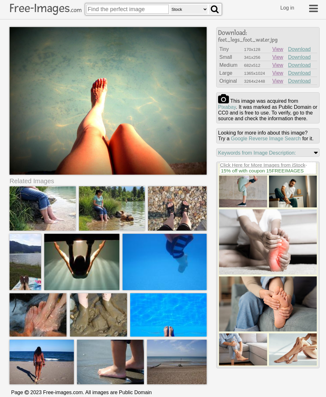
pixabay (227, 107)
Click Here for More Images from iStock (262, 165)
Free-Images (46, 8)
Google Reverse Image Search (266, 138)
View (277, 49)
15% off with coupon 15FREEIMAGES (262, 170)
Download (299, 49)
